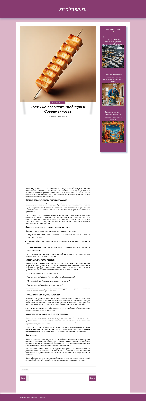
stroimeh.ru (73, 9)
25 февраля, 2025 (57, 102)
